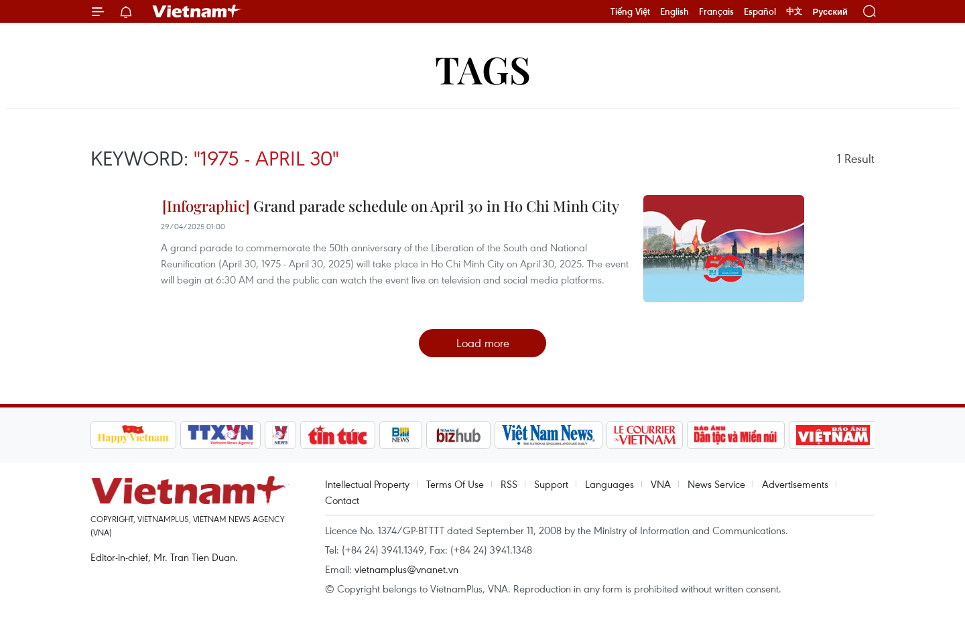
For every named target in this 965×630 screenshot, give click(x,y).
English (674, 11)
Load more (482, 343)
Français (716, 11)
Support (551, 484)
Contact (342, 500)
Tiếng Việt (630, 11)
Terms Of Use (455, 484)
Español (760, 11)
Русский (830, 12)
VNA (661, 484)
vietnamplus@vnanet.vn (406, 569)
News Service (716, 484)
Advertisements (795, 484)
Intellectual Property (367, 484)
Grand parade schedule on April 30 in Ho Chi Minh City (390, 206)
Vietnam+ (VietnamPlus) (197, 11)
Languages (609, 484)
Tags (483, 69)
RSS (509, 484)
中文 (794, 11)
